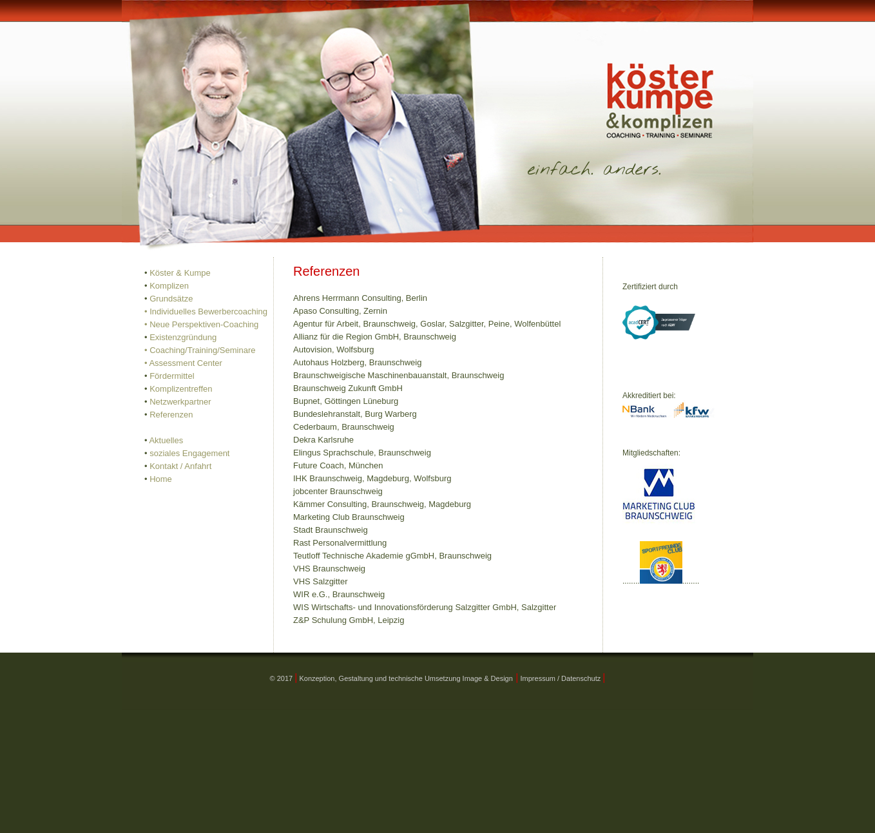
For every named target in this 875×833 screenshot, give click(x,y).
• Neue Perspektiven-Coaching (201, 324)
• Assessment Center (183, 363)
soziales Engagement (189, 453)
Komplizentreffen (180, 389)
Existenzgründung (182, 337)
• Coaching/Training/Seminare (199, 350)
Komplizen (169, 286)
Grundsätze (171, 298)
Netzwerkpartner (180, 402)
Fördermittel (171, 376)
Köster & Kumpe (180, 273)
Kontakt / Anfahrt (180, 466)
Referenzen (171, 414)
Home (160, 479)
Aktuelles (166, 440)
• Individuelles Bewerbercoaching (205, 311)
